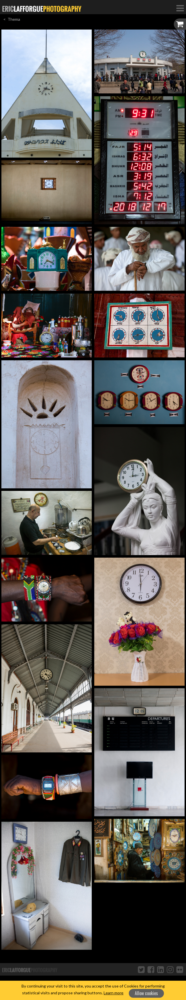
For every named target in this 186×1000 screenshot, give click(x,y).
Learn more (113, 992)
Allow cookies (146, 993)
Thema (14, 19)
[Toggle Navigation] (180, 8)
